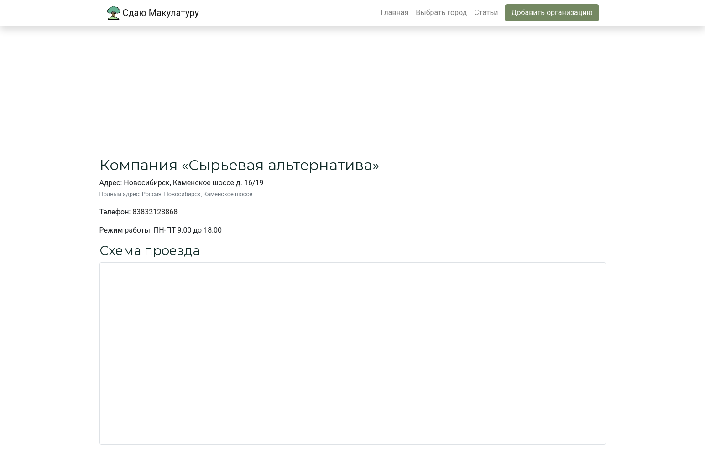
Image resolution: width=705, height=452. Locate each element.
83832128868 (155, 212)
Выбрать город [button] (441, 12)
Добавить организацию (551, 12)
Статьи (486, 12)
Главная (395, 12)
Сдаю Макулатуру (153, 13)
